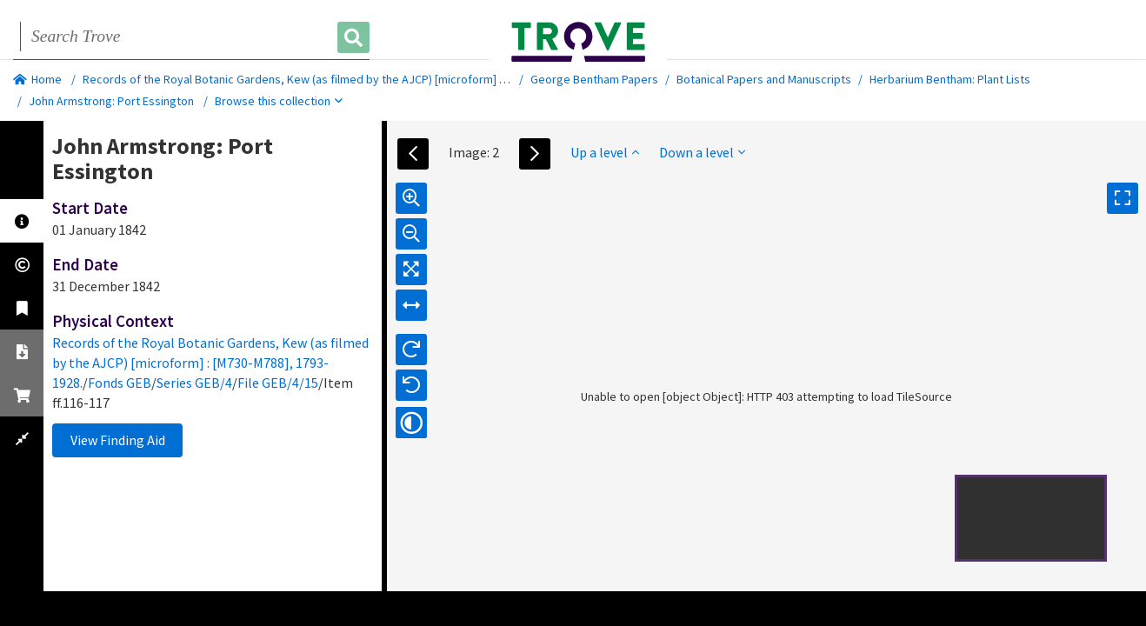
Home (37, 79)
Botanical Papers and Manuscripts (763, 79)
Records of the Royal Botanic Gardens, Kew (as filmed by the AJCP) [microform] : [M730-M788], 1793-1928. (356, 79)
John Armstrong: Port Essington (111, 101)
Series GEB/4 (194, 382)
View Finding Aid (117, 440)
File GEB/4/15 (277, 382)
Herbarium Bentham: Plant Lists (949, 79)
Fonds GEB (119, 382)
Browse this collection (279, 101)
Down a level (702, 152)
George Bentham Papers (594, 79)
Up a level (604, 152)
